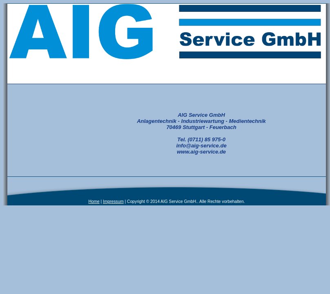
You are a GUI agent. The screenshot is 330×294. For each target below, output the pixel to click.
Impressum (113, 201)
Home (93, 201)
